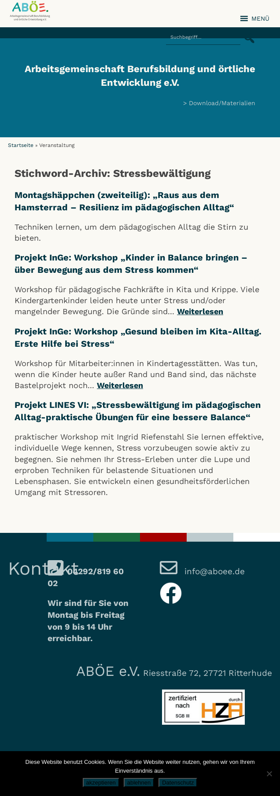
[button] (246, 33)
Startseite (20, 145)
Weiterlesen (200, 311)
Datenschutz (178, 782)
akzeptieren (101, 782)
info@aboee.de (213, 571)
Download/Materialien (222, 102)
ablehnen (139, 782)
